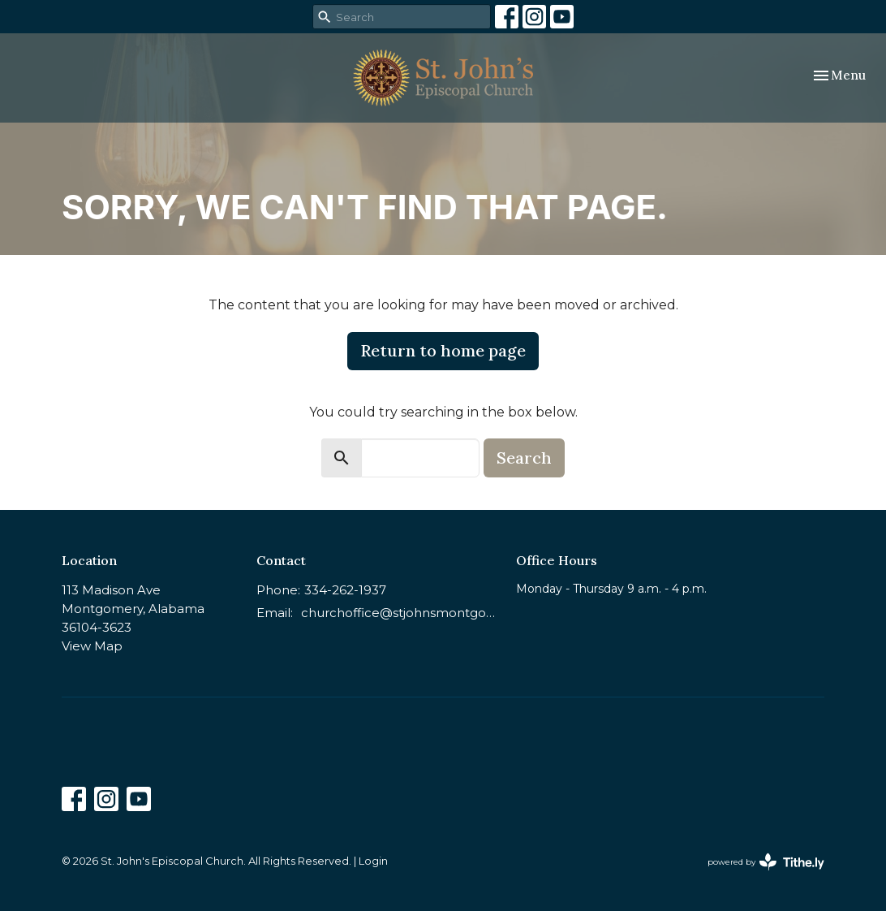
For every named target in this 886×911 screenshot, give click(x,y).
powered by (766, 862)
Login (373, 861)
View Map (92, 646)
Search (524, 457)
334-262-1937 (345, 590)
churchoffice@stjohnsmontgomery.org (400, 612)
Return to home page (443, 350)
